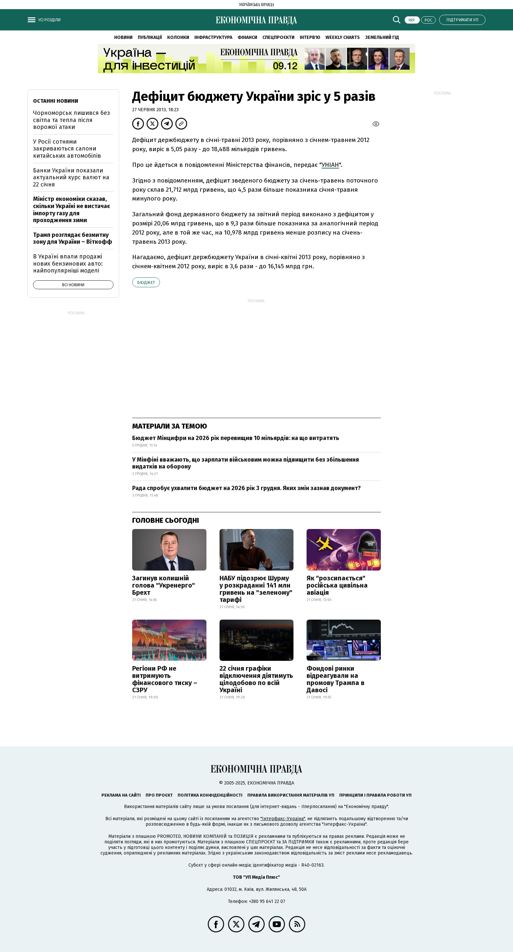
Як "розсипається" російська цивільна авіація (337, 585)
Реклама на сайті (121, 795)
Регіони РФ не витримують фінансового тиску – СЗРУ (164, 679)
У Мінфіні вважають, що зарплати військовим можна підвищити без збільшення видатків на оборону (245, 463)
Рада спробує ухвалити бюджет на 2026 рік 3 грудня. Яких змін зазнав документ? (246, 488)
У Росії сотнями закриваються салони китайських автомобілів (67, 148)
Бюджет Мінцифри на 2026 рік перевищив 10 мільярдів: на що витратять (235, 438)
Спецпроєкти (278, 37)
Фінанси (247, 37)
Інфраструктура (213, 37)
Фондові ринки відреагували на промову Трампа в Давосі (335, 679)
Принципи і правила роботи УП (375, 795)
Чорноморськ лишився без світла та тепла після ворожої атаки (71, 120)
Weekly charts (343, 37)
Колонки (178, 37)
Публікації (150, 37)
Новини (123, 37)
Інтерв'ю (310, 37)
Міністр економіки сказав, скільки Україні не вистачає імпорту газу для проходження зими (71, 209)
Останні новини (55, 101)
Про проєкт (159, 795)
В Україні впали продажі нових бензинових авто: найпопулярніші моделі (68, 263)
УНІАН (330, 164)
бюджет (146, 282)
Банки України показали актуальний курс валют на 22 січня (71, 177)
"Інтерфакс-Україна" (282, 818)
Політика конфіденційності (210, 795)
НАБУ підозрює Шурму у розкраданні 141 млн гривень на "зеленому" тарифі (256, 589)
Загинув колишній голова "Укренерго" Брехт (163, 585)
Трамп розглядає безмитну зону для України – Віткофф (72, 238)
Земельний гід (382, 37)
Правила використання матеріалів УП (290, 795)
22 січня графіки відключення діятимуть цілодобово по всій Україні (256, 679)
